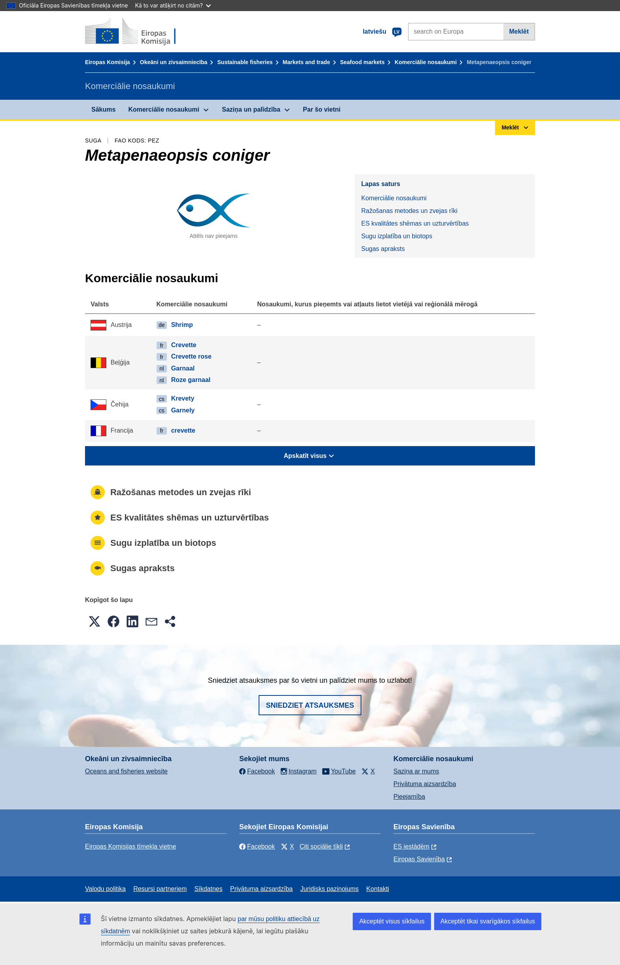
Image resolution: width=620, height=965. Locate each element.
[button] (94, 621)
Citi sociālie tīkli (321, 846)
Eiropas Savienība (419, 859)
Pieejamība (409, 796)
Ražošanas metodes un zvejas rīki (409, 210)
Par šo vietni (321, 109)
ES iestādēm (411, 846)
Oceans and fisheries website (126, 771)
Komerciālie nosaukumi (426, 62)
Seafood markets (362, 62)
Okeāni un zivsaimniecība (173, 62)
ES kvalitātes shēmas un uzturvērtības (415, 223)
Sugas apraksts (383, 248)
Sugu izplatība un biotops (396, 236)
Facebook (257, 846)
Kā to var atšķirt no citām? (173, 5)
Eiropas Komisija (107, 62)
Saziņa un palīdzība (251, 109)
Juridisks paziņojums (330, 888)
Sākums (103, 109)
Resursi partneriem (160, 888)
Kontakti (377, 888)
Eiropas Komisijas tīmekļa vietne (130, 846)
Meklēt (519, 31)
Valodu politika (105, 888)
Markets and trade (306, 62)
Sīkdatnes (209, 888)
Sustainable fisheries (245, 62)
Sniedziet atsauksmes (310, 705)
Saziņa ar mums (416, 771)
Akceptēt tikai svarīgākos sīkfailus (487, 921)
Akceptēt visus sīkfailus (391, 921)
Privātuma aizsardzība (424, 784)
